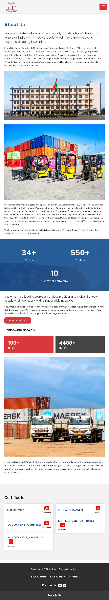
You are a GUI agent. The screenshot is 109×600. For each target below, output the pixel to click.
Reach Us (54, 595)
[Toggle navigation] (103, 6)
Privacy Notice (38, 576)
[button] (103, 7)
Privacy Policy (57, 576)
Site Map (73, 576)
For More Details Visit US (17, 320)
